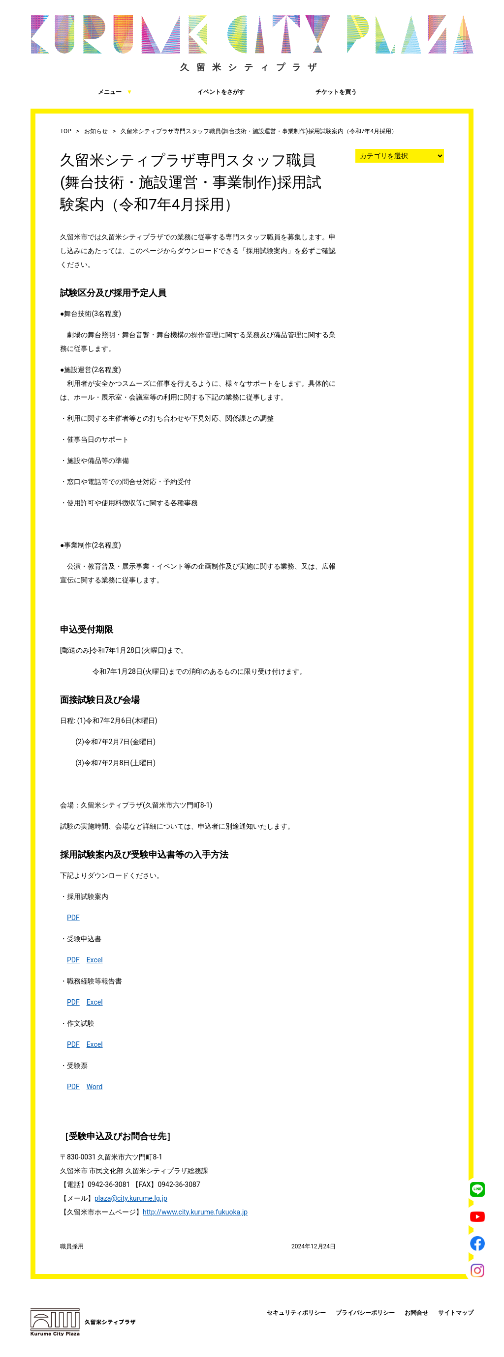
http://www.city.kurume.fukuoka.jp (195, 1212)
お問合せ (416, 1312)
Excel (95, 1002)
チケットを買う (306, 91)
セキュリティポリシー (296, 1312)
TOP (65, 131)
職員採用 (72, 1246)
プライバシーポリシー (365, 1312)
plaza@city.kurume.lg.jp (130, 1198)
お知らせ (96, 131)
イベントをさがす (194, 91)
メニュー (81, 91)
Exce (94, 960)
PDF (73, 918)
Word (95, 1087)
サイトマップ (455, 1312)
